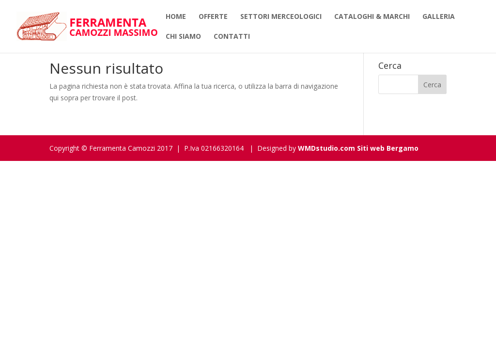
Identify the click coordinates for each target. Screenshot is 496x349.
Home (176, 17)
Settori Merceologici (281, 17)
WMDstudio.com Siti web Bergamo (358, 148)
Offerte (213, 17)
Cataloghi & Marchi (372, 17)
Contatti (232, 37)
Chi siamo (183, 37)
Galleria (438, 17)
